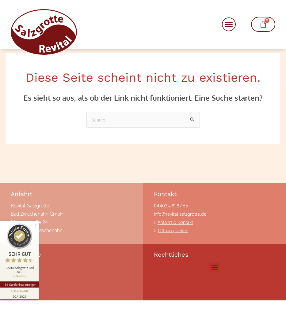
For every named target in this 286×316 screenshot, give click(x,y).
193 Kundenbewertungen (20, 264)
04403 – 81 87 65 (172, 221)
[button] (229, 24)
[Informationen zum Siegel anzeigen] (21, 274)
